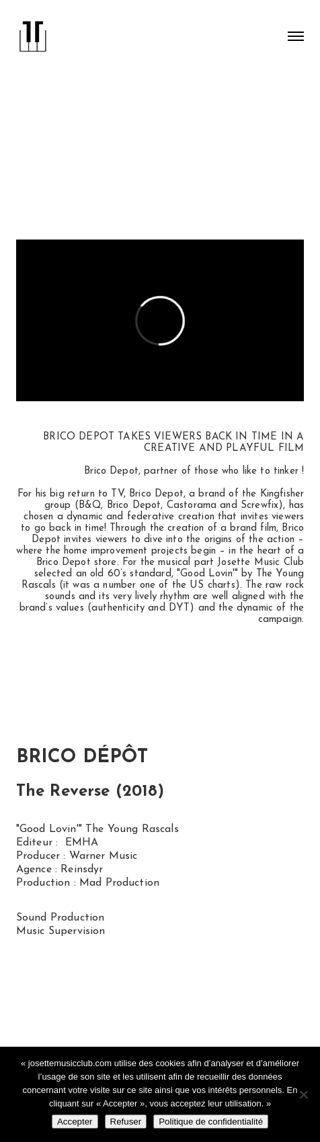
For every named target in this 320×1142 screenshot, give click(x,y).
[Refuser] (303, 1094)
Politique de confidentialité (211, 1122)
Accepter (75, 1122)
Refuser (126, 1122)
